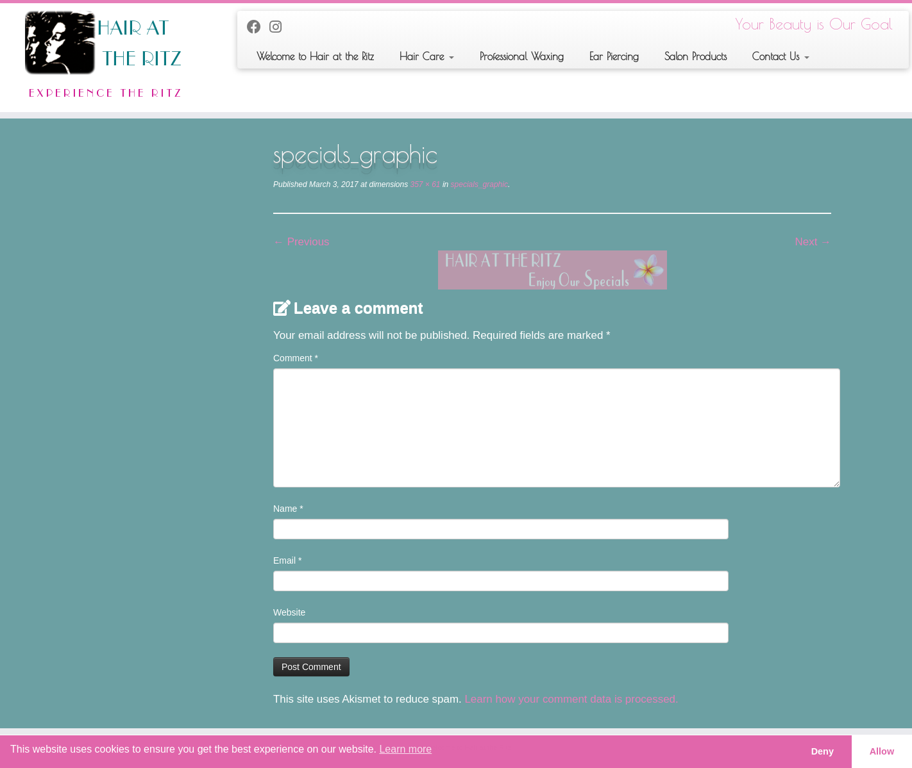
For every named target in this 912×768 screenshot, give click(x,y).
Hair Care (427, 56)
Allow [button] (882, 751)
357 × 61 (424, 184)
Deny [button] (822, 751)
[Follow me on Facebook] (258, 27)
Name (288, 508)
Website (289, 612)
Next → (813, 242)
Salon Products (695, 56)
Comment (295, 358)
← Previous (301, 242)
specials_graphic (478, 184)
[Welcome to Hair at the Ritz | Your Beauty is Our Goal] (105, 58)
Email (287, 560)
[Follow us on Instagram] (279, 27)
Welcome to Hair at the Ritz (315, 56)
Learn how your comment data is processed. (571, 699)
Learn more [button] (405, 749)
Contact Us (780, 56)
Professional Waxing (522, 56)
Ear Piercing (614, 56)
